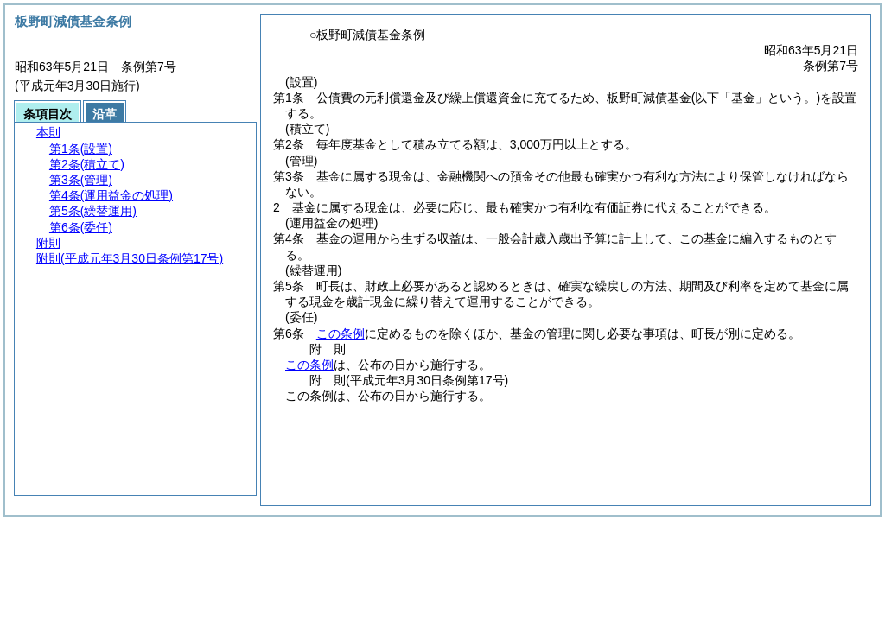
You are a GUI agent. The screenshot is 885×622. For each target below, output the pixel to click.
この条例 (340, 333)
